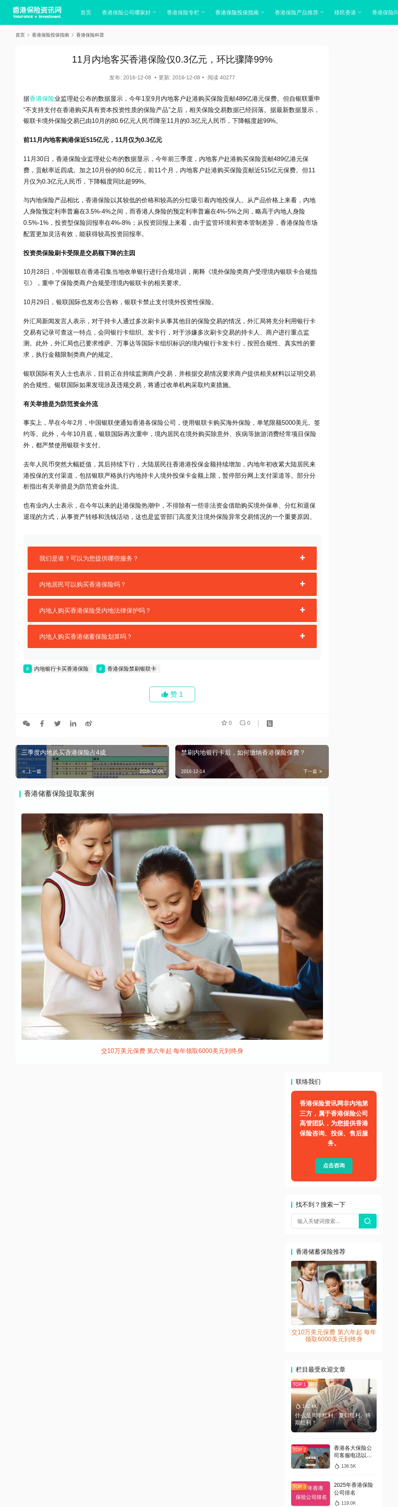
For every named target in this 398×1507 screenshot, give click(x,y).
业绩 (300, 1036)
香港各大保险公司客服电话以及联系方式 (353, 428)
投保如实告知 (311, 1176)
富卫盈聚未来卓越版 (319, 1160)
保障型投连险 (344, 1051)
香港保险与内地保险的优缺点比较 (353, 614)
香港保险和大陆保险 (319, 1285)
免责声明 (229, 1429)
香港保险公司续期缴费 (322, 1269)
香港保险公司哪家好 (129, 12)
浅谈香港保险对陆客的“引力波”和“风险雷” (354, 933)
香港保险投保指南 (240, 12)
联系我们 (255, 1429)
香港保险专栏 (185, 12)
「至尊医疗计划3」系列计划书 (332, 1020)
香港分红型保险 (314, 1331)
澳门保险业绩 (344, 1207)
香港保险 (42, 98)
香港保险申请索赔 (317, 1300)
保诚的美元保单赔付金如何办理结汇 (353, 969)
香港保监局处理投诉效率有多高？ (353, 714)
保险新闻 (306, 1051)
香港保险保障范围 (317, 1254)
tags (188, 1438)
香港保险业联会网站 (319, 1223)
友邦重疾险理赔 (314, 1114)
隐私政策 (169, 1429)
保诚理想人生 (334, 1036)
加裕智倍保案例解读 (319, 1098)
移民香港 (348, 12)
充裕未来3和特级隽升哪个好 (329, 1067)
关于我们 (143, 1429)
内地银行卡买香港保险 (61, 713)
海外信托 (306, 1207)
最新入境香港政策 (345, 1191)
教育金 (303, 1191)
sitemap (205, 1438)
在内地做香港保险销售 (322, 1145)
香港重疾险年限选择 (319, 1378)
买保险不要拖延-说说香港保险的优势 (354, 860)
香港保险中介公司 (317, 1238)
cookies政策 (198, 1429)
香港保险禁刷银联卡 (131, 713)
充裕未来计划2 (313, 1082)
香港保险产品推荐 (299, 12)
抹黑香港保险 (355, 1176)
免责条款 (353, 1082)
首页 (88, 12)
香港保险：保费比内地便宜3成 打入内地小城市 (355, 824)
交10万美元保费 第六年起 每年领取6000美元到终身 (146, 1057)
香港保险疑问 (311, 1316)
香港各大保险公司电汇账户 (327, 1347)
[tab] (146, 603)
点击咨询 (334, 138)
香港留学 (306, 1363)
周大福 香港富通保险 (320, 1129)
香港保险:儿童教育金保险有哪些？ (354, 751)
